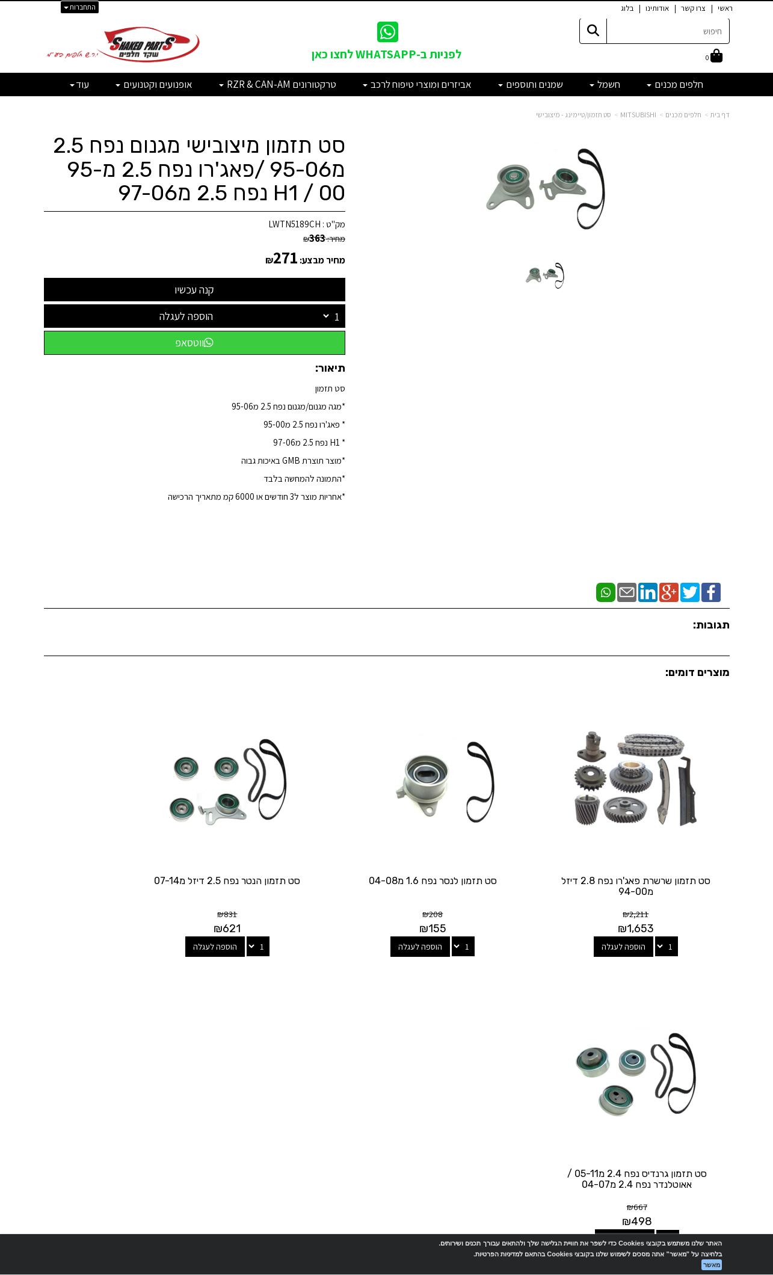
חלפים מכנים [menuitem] (675, 84)
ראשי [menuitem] (725, 8)
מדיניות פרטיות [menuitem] (705, 1083)
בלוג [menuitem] (627, 8)
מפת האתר (699, 979)
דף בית (720, 114)
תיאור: (330, 368)
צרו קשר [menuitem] (693, 8)
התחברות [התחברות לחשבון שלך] (80, 6)
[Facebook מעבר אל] (410, 1020)
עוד (79, 84)
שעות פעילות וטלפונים (152, 973)
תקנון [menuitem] (721, 1070)
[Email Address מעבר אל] (371, 1020)
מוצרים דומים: (697, 672)
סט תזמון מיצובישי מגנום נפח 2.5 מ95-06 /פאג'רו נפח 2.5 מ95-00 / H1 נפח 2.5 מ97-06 (199, 169)
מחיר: (324, 238)
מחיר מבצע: (322, 260)
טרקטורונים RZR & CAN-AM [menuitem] (277, 84)
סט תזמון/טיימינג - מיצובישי (573, 114)
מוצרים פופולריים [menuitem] (702, 992)
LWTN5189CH (294, 224)
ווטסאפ (194, 342)
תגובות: (711, 624)
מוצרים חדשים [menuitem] (706, 1006)
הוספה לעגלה (186, 316)
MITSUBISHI (638, 114)
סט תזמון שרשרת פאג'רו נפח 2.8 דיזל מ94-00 (650, 857)
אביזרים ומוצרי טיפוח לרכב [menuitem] (417, 84)
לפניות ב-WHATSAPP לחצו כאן (386, 54)
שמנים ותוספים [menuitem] (530, 84)
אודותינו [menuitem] (657, 8)
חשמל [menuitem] (605, 84)
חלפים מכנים (683, 114)
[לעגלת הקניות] (714, 57)
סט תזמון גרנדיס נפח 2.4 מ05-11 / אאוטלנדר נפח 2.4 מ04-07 (123, 857)
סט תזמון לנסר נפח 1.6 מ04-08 (474, 851)
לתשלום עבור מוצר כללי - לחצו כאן (178, 1079)
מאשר (711, 1264)
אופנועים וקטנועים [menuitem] (153, 84)
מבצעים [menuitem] (716, 1057)
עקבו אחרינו (387, 973)
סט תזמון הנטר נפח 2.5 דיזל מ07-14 (298, 857)
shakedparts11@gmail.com (155, 1047)
